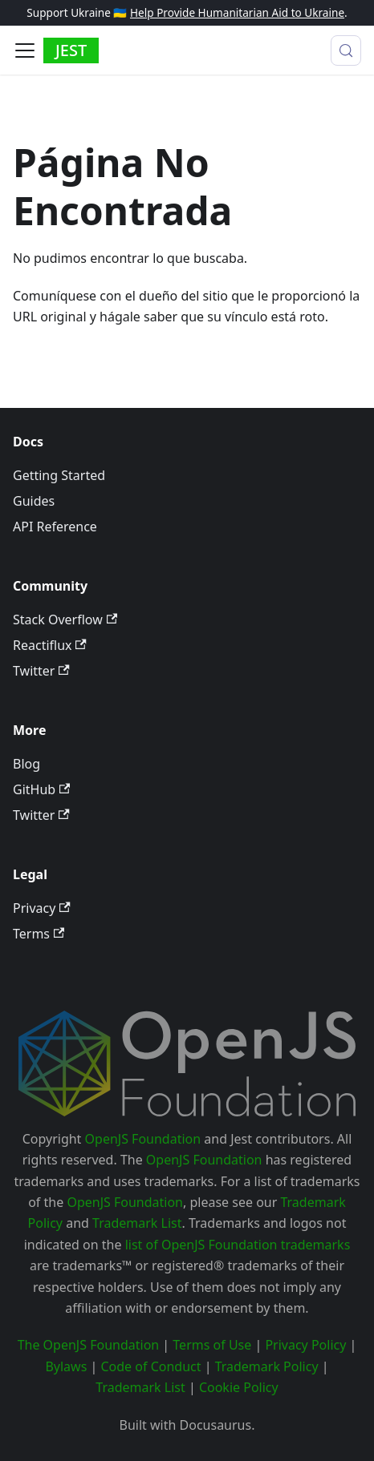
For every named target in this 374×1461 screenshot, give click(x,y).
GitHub (41, 789)
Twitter (41, 671)
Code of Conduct (150, 1366)
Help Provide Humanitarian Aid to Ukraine (237, 12)
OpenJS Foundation (143, 1139)
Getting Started (59, 475)
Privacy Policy (305, 1345)
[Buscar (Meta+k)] (346, 50)
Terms (38, 933)
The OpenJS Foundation (89, 1345)
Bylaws (66, 1366)
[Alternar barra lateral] (25, 50)
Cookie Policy (238, 1387)
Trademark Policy (267, 1366)
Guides (34, 501)
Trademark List (136, 1223)
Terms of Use (212, 1345)
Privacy (42, 908)
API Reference (55, 526)
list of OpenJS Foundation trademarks (238, 1244)
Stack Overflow (65, 619)
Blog (26, 764)
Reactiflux (50, 645)
